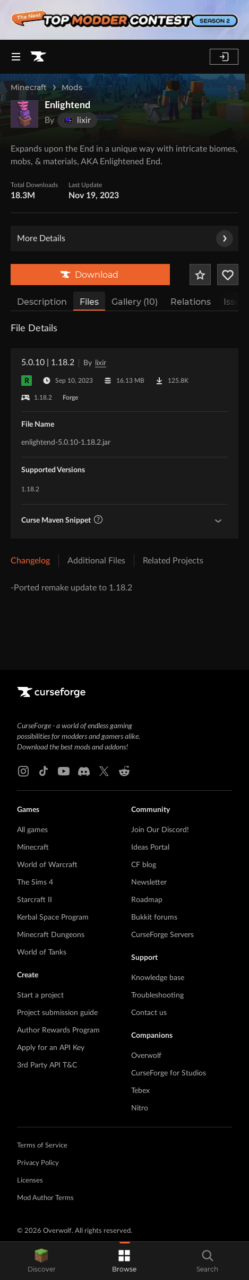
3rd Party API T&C (47, 1065)
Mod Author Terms (45, 1198)
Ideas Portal (150, 847)
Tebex (140, 1090)
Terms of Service (42, 1145)
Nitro (139, 1108)
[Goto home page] (38, 56)
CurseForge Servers (162, 935)
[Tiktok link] (43, 771)
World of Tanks (41, 952)
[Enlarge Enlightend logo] (24, 114)
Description (42, 302)
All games (32, 830)
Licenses (30, 1180)
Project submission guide (57, 1013)
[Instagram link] (23, 771)
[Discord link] (84, 771)
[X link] (104, 771)
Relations (190, 302)
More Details (125, 238)
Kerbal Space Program (53, 917)
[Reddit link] (124, 771)
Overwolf (146, 1056)
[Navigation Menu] (16, 56)
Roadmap (146, 900)
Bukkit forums (154, 917)
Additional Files (96, 561)
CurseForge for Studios (168, 1073)
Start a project (40, 995)
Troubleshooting (157, 995)
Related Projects (173, 561)
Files (89, 302)
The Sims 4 (35, 882)
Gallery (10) (134, 302)
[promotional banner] (124, 20)
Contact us (149, 1013)
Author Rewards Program (58, 1030)
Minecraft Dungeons (50, 935)
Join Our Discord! (160, 830)
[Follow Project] (227, 274)
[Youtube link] (63, 771)
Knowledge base (157, 978)
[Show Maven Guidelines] (218, 520)
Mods (72, 87)
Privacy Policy (38, 1163)
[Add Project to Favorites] (200, 274)
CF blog (143, 865)
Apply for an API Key (50, 1048)
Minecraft (29, 87)
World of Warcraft (47, 865)
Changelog (30, 561)
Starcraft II (34, 900)
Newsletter (149, 882)
